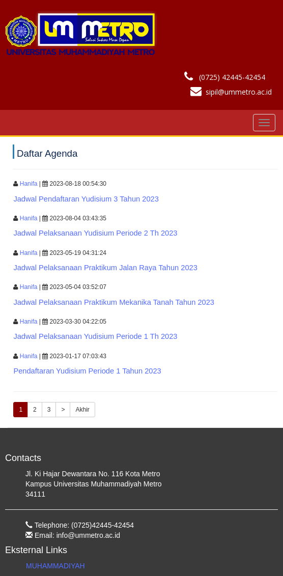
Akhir (82, 409)
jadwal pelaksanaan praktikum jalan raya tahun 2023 (105, 268)
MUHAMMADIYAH (55, 566)
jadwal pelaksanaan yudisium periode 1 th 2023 (95, 336)
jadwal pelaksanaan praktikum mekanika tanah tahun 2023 (113, 302)
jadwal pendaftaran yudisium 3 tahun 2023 (85, 199)
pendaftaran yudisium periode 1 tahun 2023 (87, 371)
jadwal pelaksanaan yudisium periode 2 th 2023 (95, 233)
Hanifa (29, 183)
